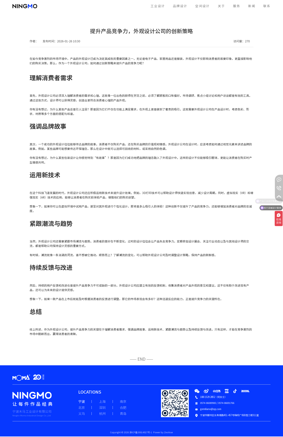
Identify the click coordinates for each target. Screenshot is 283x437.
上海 (105, 401)
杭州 (105, 415)
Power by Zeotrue (166, 432)
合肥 (128, 408)
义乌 (82, 415)
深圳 (105, 408)
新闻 (250, 5)
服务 (234, 5)
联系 (266, 5)
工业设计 (150, 5)
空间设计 (198, 5)
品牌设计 (174, 5)
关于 (218, 5)
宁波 (82, 401)
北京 (82, 408)
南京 (128, 401)
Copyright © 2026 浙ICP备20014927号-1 (130, 432)
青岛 (128, 415)
